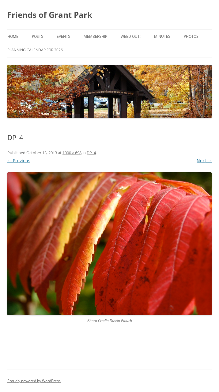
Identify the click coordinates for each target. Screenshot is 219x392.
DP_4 (91, 152)
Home (12, 36)
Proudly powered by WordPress (34, 380)
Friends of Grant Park (49, 14)
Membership (95, 36)
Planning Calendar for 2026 (35, 50)
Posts (37, 36)
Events (63, 36)
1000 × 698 (71, 152)
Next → (204, 160)
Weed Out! (131, 36)
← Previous (18, 160)
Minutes (162, 36)
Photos (191, 36)
